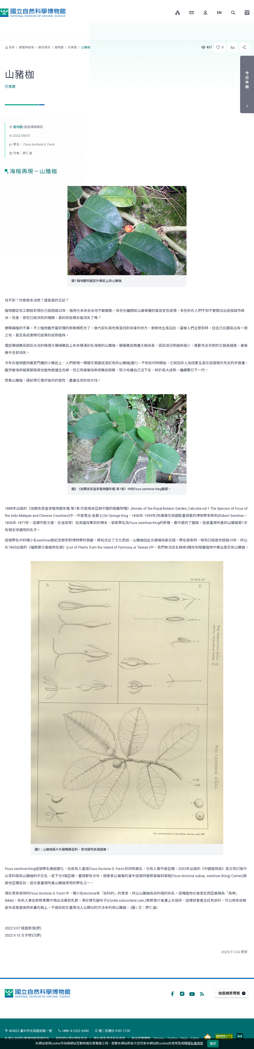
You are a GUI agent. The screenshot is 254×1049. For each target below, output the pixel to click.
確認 (213, 1043)
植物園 (59, 47)
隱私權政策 (195, 1043)
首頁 (12, 47)
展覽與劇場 (26, 47)
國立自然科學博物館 (32, 12)
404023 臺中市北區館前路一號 (28, 1031)
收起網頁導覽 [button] (229, 993)
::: (169, 13)
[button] (233, 13)
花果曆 (72, 47)
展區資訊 (44, 47)
